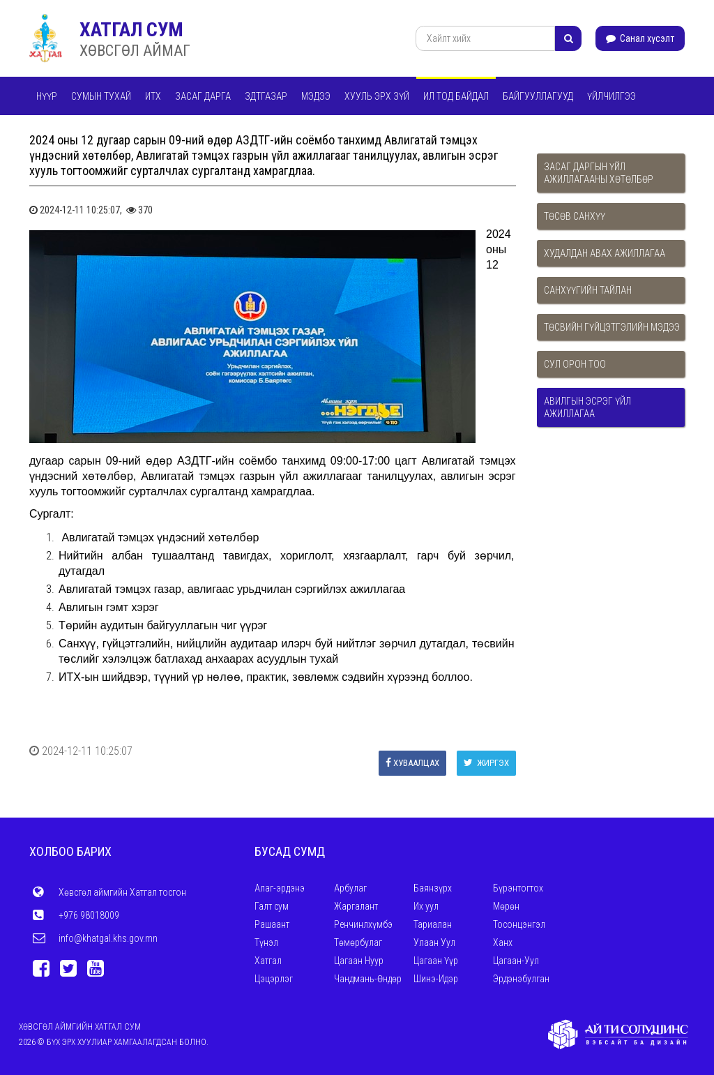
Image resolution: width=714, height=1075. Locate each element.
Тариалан (432, 924)
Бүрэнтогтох (518, 888)
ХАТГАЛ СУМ (131, 29)
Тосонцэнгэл (519, 924)
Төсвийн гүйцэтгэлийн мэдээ (612, 327)
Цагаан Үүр (435, 960)
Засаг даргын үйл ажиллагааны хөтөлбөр (598, 173)
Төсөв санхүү (574, 216)
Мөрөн (506, 906)
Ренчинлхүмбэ (363, 924)
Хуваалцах (412, 763)
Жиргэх (486, 763)
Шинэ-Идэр (435, 978)
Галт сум (272, 906)
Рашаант (272, 924)
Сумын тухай (101, 96)
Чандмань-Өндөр (368, 978)
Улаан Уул (434, 942)
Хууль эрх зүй (376, 96)
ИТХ (153, 96)
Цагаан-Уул (516, 960)
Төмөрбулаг (358, 942)
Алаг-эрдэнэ (280, 888)
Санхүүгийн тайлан (588, 290)
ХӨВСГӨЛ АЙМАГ (134, 50)
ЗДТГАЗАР (266, 96)
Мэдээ (316, 96)
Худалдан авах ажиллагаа (604, 253)
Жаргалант (356, 906)
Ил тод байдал (456, 96)
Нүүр (46, 96)
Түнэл (266, 942)
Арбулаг (350, 888)
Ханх (502, 942)
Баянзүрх (432, 888)
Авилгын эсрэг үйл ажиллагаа (587, 407)
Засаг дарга (203, 96)
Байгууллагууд (538, 96)
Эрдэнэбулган (521, 978)
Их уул (426, 906)
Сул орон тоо (575, 364)
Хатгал (268, 960)
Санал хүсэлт (640, 38)
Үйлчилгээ (611, 96)
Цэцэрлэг (274, 978)
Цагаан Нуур (358, 960)
